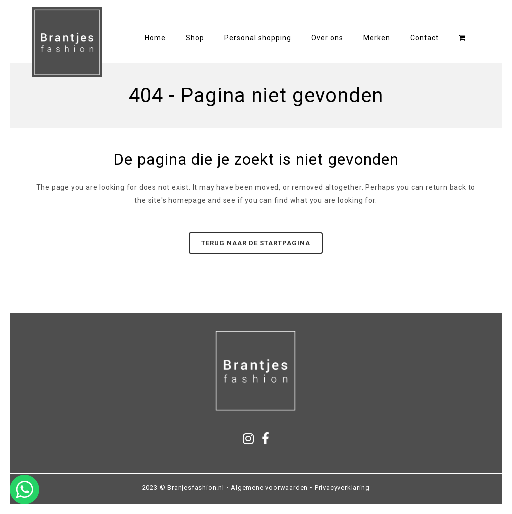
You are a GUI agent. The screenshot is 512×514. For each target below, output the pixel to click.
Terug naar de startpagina (256, 243)
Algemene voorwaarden (269, 487)
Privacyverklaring (342, 487)
